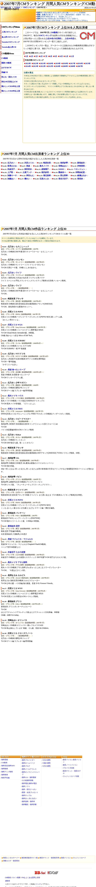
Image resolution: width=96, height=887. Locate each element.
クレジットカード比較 (71, 776)
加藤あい (11, 179)
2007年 (80, 66)
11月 (66, 56)
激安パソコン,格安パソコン (72, 761)
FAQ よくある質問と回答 (31, 877)
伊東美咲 (81, 166)
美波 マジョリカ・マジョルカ (20, 539)
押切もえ (30, 175)
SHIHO (61, 169)
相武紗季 (64, 163)
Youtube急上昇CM (9, 47)
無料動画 (4, 769)
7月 (46, 56)
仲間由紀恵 (80, 172)
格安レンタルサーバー (11, 858)
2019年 (57, 63)
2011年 (50, 66)
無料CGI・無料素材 (29, 777)
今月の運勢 (46, 766)
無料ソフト (26, 786)
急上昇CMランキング (10, 37)
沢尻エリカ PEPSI (15, 500)
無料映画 (4, 775)
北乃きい (11, 163)
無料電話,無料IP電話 (29, 783)
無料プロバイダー (28, 760)
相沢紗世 (45, 172)
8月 (51, 56)
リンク (38, 884)
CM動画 (4, 58)
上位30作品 (69, 39)
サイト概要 (16, 877)
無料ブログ (26, 766)
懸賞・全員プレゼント (30, 792)
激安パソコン (66, 858)
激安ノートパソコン (70, 765)
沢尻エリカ (29, 163)
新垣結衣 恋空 (14, 526)
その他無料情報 (27, 780)
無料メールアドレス (29, 769)
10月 (61, 56)
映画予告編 (5, 778)
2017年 (72, 63)
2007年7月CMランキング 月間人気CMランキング (44, 4)
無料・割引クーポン (29, 789)
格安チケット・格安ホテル (72, 772)
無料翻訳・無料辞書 (29, 804)
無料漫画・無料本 (28, 801)
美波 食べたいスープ (16, 370)
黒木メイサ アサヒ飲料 (17, 562)
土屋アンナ (27, 172)
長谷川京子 (63, 179)
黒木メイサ (44, 166)
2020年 (50, 63)
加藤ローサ (12, 175)
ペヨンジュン (79, 169)
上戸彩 (10, 172)
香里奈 (80, 179)
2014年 (28, 66)
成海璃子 (45, 169)
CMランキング (29, 7)
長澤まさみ (12, 166)
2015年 (87, 63)
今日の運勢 (46, 760)
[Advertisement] (59, 120)
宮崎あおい (63, 166)
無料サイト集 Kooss (31, 757)
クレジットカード (79, 858)
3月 (27, 56)
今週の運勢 (46, 763)
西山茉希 (64, 175)
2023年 (28, 63)
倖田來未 (28, 169)
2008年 (72, 66)
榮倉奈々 (62, 172)
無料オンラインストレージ (31, 773)
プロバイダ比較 (68, 768)
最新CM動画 (6, 63)
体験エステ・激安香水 (11, 861)
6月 (41, 56)
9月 (55, 56)
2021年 (43, 63)
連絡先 (7, 881)
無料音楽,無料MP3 (8, 766)
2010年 (57, 66)
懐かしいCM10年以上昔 (10, 86)
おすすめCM (6, 68)
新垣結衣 (81, 163)
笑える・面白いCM (8, 77)
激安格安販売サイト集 (30, 858)
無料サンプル (27, 795)
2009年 (65, 66)
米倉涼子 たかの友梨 (16, 552)
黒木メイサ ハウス (15, 396)
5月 (36, 56)
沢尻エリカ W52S (15, 325)
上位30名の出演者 (53, 39)
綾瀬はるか (82, 175)
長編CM (4, 72)
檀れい (27, 179)
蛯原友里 (47, 163)
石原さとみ (44, 179)
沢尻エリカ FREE (15, 409)
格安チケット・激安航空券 (49, 858)
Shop (65, 757)
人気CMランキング (9, 32)
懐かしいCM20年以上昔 (10, 91)
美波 (28, 166)
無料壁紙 (4, 760)
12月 (72, 56)
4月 (31, 56)
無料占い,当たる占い (29, 798)
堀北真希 (47, 175)
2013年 (35, 66)
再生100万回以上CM (9, 82)
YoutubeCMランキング (11, 42)
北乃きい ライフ (15, 273)
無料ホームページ (28, 763)
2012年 (43, 66)
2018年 (65, 63)
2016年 (80, 63)
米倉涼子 (11, 169)
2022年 (35, 63)
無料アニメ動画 (7, 772)
